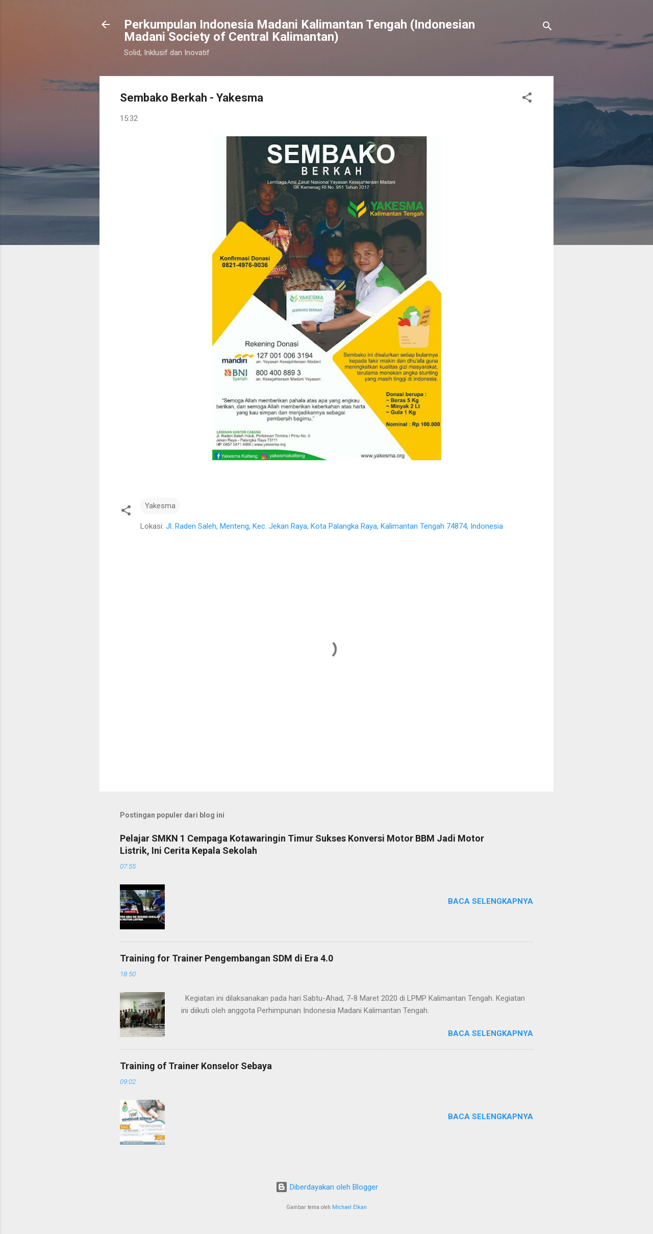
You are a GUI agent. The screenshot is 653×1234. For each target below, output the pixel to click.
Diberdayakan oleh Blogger (326, 1187)
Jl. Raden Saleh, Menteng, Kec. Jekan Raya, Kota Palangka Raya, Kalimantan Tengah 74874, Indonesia (334, 526)
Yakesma (160, 505)
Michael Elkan (349, 1207)
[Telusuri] (547, 27)
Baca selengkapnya (490, 901)
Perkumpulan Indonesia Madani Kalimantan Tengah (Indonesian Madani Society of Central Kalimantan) (299, 30)
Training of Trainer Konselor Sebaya (196, 1065)
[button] (527, 99)
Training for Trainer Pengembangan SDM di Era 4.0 (226, 958)
